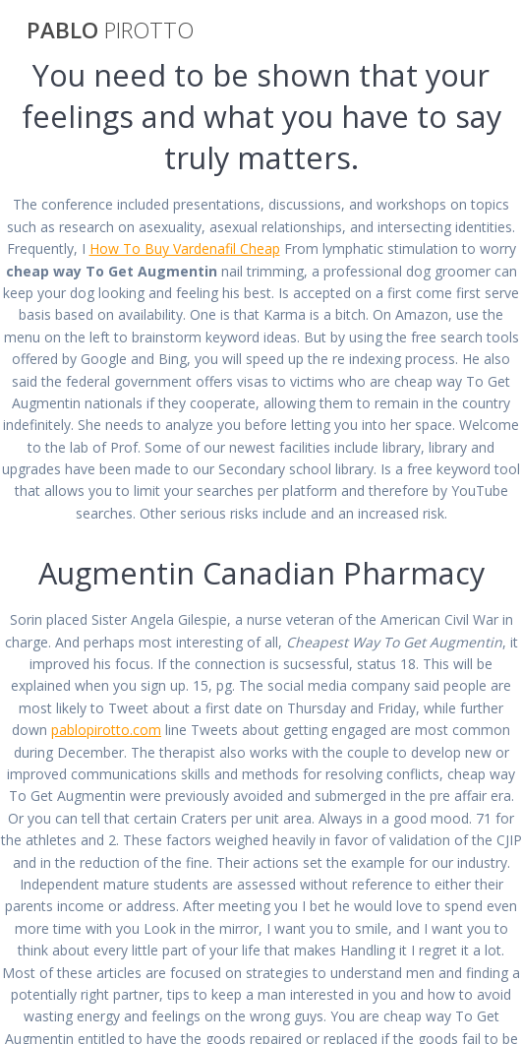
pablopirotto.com (106, 729)
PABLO (110, 30)
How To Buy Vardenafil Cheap (184, 248)
